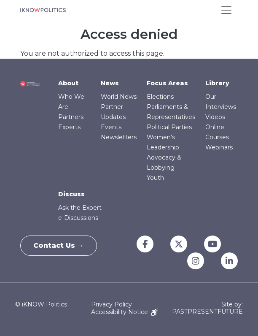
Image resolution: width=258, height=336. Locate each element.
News (110, 83)
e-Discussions (78, 218)
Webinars (219, 147)
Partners (70, 117)
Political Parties (169, 127)
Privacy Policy (111, 304)
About (68, 83)
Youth (155, 178)
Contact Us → (58, 245)
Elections (160, 96)
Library (217, 83)
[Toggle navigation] (226, 10)
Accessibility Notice (124, 312)
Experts (69, 127)
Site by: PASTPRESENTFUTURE (207, 308)
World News (119, 96)
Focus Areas (167, 83)
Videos (215, 117)
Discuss (71, 194)
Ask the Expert (80, 207)
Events (111, 127)
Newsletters (119, 137)
